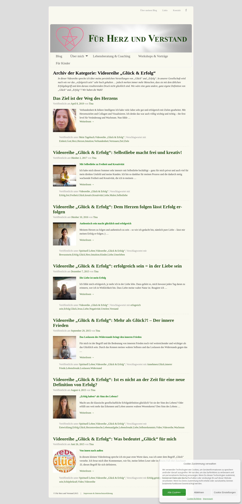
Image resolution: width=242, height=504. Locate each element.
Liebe (106, 195)
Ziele (126, 141)
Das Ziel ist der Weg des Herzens (85, 98)
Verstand (114, 308)
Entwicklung (65, 427)
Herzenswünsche (94, 427)
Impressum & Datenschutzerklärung (98, 493)
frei (67, 195)
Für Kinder (63, 63)
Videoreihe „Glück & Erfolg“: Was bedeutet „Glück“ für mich (114, 438)
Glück (81, 195)
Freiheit (74, 195)
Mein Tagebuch (86, 137)
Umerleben (119, 254)
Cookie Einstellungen (225, 492)
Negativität (94, 308)
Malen (113, 195)
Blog (59, 56)
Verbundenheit (101, 141)
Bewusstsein (65, 254)
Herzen (80, 141)
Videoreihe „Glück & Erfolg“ (109, 137)
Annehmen (152, 364)
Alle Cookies (174, 492)
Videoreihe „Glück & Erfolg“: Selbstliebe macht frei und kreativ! (117, 152)
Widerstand (96, 368)
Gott (69, 141)
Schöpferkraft (70, 481)
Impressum (208, 498)
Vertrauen (114, 141)
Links (164, 10)
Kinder (103, 254)
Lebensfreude (72, 368)
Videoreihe (168, 427)
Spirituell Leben (87, 250)
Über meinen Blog (148, 10)
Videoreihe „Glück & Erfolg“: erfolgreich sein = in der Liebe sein (117, 265)
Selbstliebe (122, 195)
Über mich (77, 56)
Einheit (62, 141)
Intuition (89, 141)
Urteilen (105, 308)
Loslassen (85, 368)
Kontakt (177, 10)
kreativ (88, 195)
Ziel (121, 141)
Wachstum (179, 427)
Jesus (80, 308)
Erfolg (62, 195)
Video (159, 427)
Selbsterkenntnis (147, 427)
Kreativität (97, 195)
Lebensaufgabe (110, 427)
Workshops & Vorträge (153, 56)
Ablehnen (199, 492)
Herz (74, 141)
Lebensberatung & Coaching (111, 56)
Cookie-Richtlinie (194, 498)
